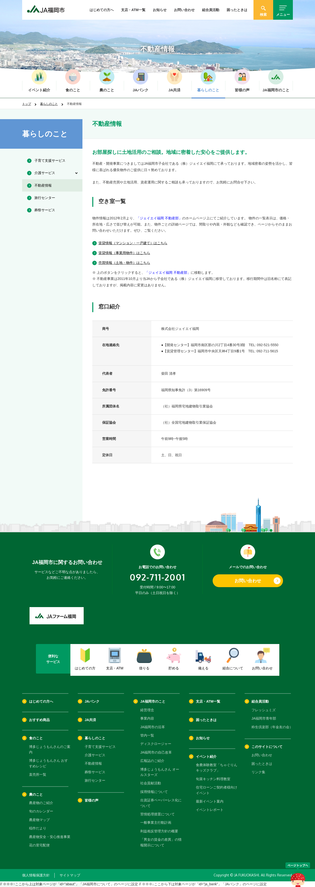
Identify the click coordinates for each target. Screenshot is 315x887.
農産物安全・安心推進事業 (49, 837)
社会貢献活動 (150, 783)
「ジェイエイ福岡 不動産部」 (159, 218)
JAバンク (92, 701)
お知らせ (160, 10)
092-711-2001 (157, 576)
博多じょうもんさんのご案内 (49, 749)
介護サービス (95, 755)
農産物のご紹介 (41, 803)
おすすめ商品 (39, 720)
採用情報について (154, 792)
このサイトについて (267, 747)
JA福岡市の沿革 (152, 727)
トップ (26, 104)
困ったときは (237, 10)
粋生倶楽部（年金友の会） (272, 727)
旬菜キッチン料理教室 (213, 779)
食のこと (36, 738)
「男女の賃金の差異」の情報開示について (161, 842)
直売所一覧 (37, 774)
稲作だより (37, 828)
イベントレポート (209, 810)
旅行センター (95, 780)
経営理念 (147, 710)
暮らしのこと (49, 104)
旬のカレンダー (41, 811)
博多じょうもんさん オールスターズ (159, 772)
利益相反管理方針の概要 (159, 831)
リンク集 (258, 772)
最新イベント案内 (209, 801)
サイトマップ (70, 875)
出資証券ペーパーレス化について (161, 802)
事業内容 (147, 718)
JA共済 (90, 720)
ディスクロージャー (155, 744)
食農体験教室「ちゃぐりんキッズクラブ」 (216, 767)
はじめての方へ (102, 10)
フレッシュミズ (264, 710)
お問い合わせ (184, 10)
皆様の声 (91, 800)
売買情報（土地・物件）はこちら (124, 263)
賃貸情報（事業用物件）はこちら (124, 253)
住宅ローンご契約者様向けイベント (216, 790)
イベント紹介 (206, 756)
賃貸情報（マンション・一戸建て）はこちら (132, 243)
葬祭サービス (95, 772)
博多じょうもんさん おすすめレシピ (48, 763)
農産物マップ (39, 820)
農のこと (36, 794)
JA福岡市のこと (152, 701)
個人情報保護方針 (36, 875)
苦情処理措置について (157, 814)
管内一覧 (147, 735)
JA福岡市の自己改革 (156, 752)
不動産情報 (93, 763)
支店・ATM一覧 (133, 10)
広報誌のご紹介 (152, 761)
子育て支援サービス (100, 747)
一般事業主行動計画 (155, 822)
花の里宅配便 (39, 845)
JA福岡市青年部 (264, 718)
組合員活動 (210, 10)
